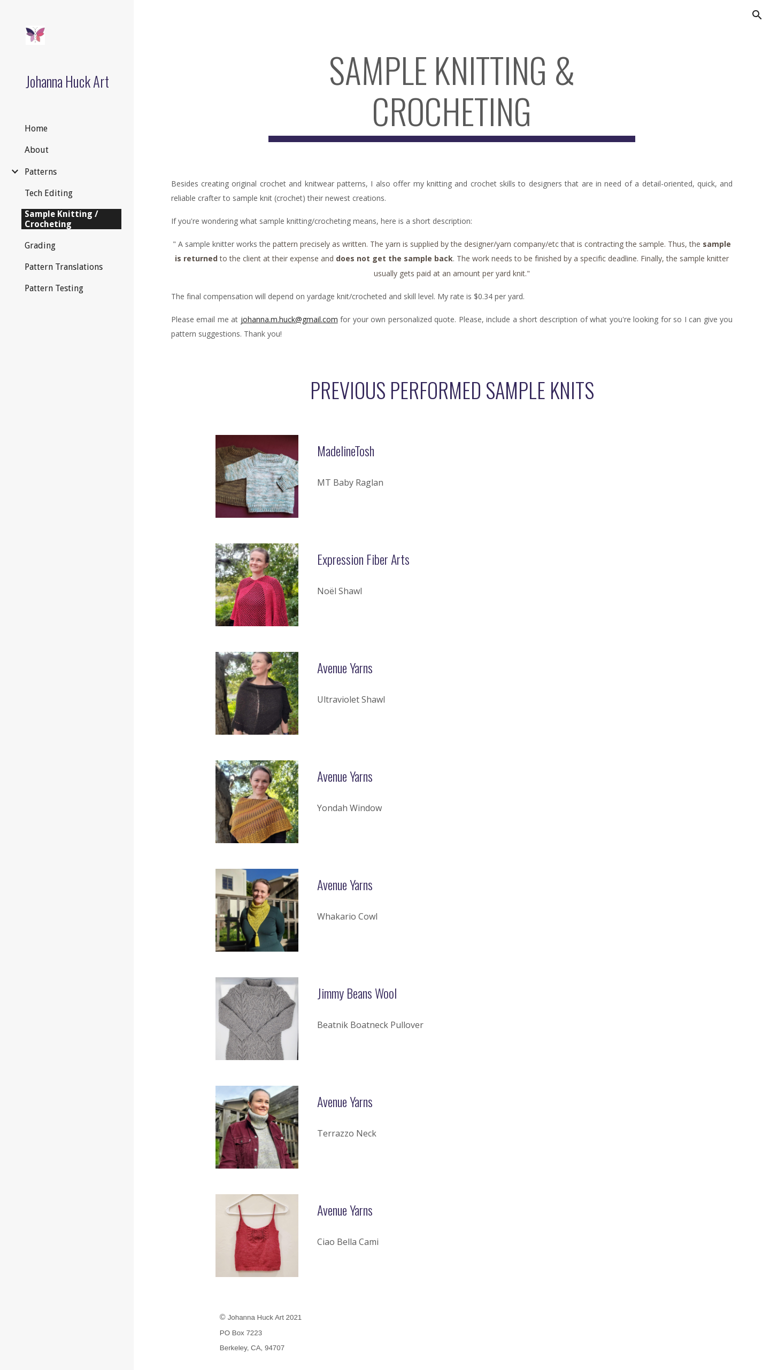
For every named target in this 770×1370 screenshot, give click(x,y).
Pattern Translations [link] (64, 267)
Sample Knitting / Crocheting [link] (61, 219)
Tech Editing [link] (49, 193)
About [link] (37, 150)
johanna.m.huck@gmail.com (289, 319)
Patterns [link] (41, 172)
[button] (757, 15)
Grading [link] (40, 245)
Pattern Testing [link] (54, 288)
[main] (452, 95)
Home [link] (36, 128)
